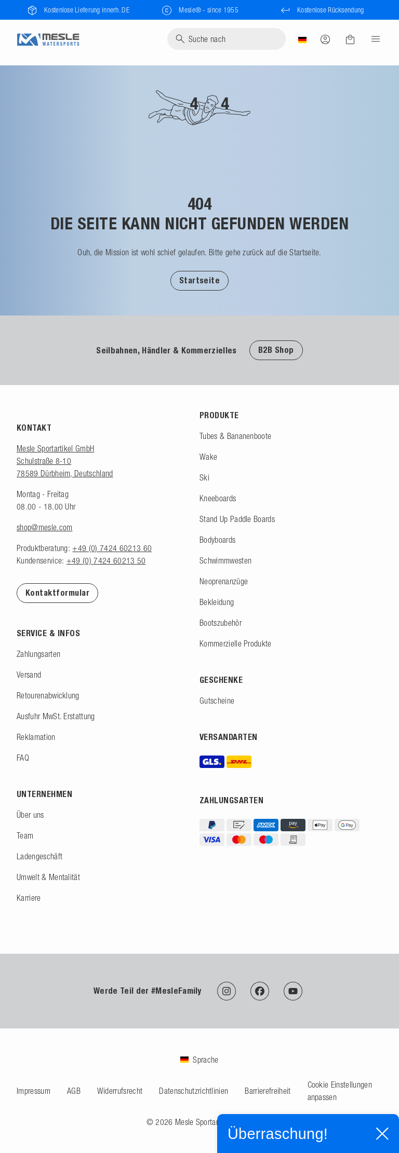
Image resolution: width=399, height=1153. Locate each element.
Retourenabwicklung (48, 695)
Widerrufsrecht (119, 1090)
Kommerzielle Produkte (236, 643)
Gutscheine (217, 700)
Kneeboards (218, 498)
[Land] (302, 39)
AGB (74, 1090)
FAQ (23, 757)
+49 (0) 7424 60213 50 (106, 560)
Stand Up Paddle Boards (237, 519)
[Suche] (226, 39)
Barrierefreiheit (267, 1090)
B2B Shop (276, 350)
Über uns (30, 814)
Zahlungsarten (38, 653)
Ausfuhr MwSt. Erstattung (56, 716)
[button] (199, 280)
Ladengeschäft (39, 856)
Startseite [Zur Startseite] (199, 280)
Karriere (29, 897)
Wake (208, 456)
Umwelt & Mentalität (48, 877)
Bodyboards (217, 539)
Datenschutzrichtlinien (193, 1090)
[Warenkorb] (350, 39)
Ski (204, 477)
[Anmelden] (325, 39)
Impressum (33, 1090)
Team (25, 835)
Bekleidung (217, 602)
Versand (29, 674)
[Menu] (372, 39)
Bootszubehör (221, 622)
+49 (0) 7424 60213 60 (112, 548)
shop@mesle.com (44, 527)
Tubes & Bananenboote (235, 436)
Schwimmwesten (225, 560)
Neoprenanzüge (224, 581)
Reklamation (36, 737)
